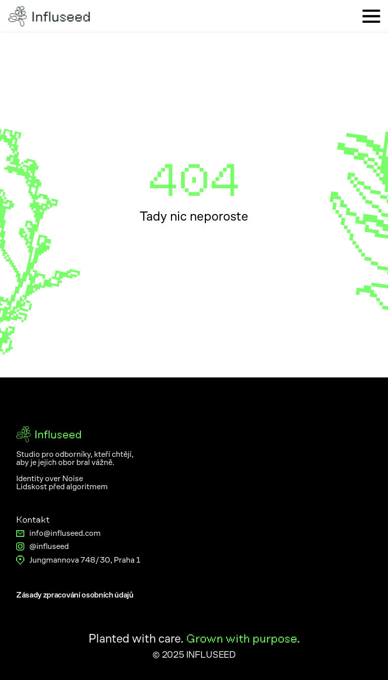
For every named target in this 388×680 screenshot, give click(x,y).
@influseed (49, 546)
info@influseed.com (65, 533)
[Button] (75, 595)
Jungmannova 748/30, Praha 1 (84, 560)
